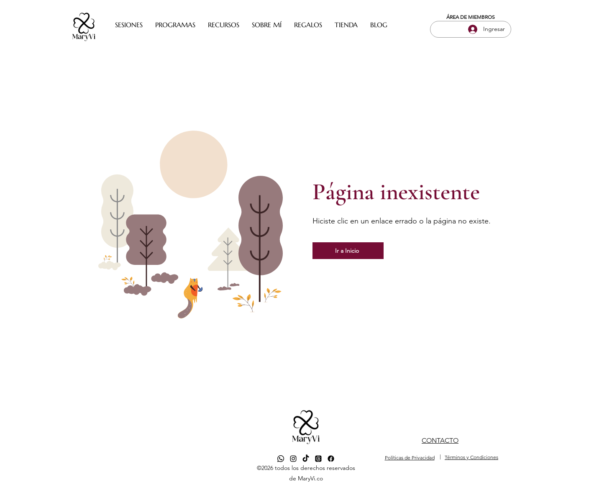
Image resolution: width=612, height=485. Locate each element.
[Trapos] (318, 458)
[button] (129, 24)
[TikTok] (306, 458)
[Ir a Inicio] (348, 250)
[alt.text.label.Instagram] (293, 458)
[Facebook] (331, 458)
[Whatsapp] (281, 458)
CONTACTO (440, 440)
